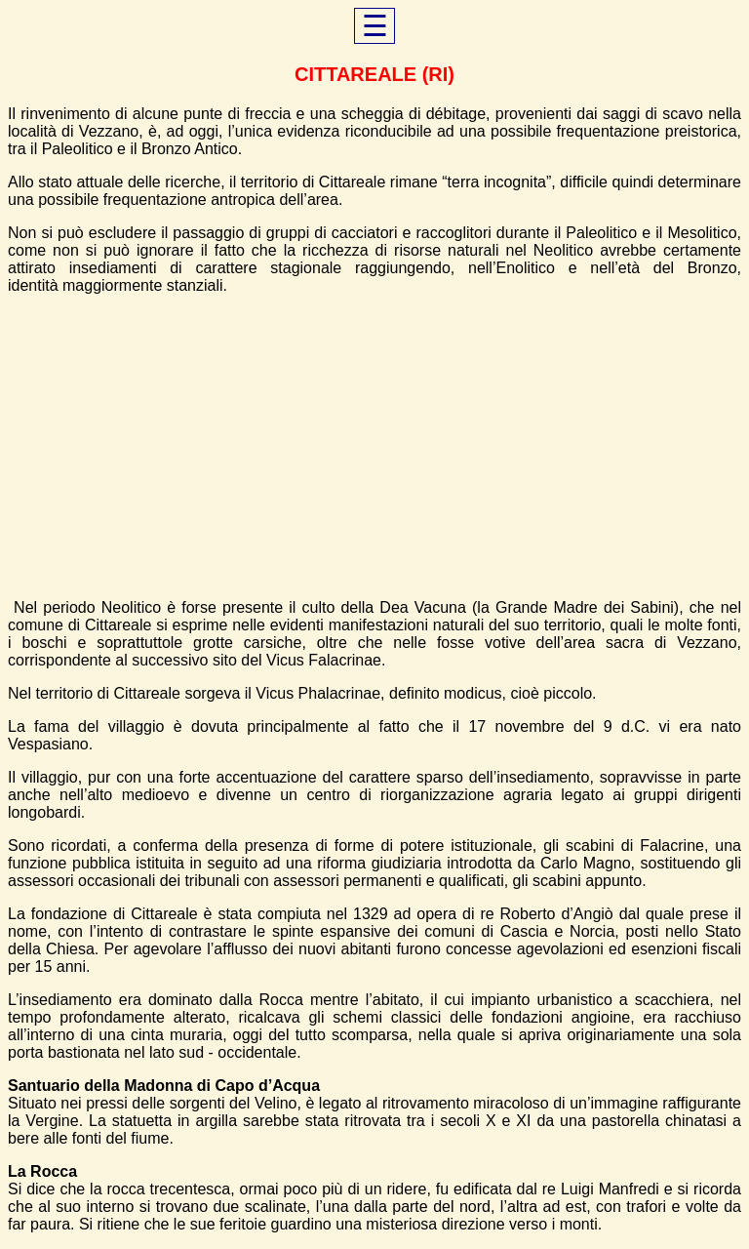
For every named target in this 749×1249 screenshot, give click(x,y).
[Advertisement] (374, 447)
